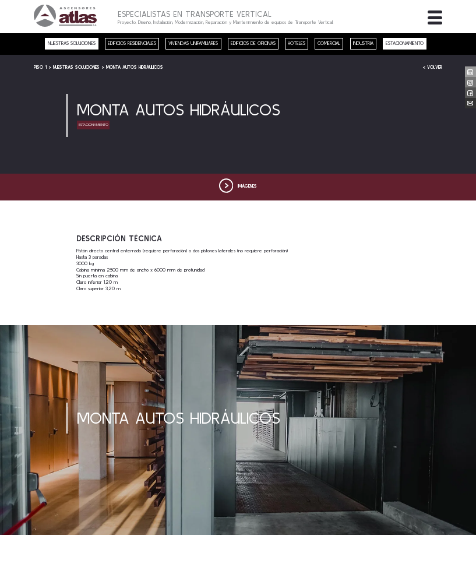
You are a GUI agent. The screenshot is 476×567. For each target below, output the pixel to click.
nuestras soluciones (72, 43)
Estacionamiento (405, 43)
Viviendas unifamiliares (193, 43)
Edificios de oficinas (253, 43)
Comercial (329, 43)
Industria (363, 43)
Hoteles (296, 43)
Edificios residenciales (132, 43)
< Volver (432, 67)
